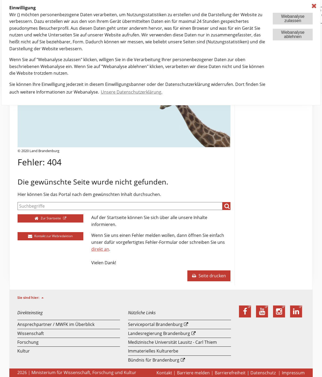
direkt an (100, 249)
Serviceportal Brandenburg (155, 324)
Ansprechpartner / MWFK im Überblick (55, 324)
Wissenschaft (30, 333)
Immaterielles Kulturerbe (153, 351)
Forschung (28, 342)
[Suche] (120, 206)
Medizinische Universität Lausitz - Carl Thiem (172, 342)
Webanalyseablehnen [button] (292, 34)
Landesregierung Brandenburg (159, 333)
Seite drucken (209, 276)
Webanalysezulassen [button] (292, 18)
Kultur (23, 351)
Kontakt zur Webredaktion (50, 236)
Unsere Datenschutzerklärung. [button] (131, 92)
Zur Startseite (48, 218)
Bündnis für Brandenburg (153, 360)
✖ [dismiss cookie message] (314, 6)
